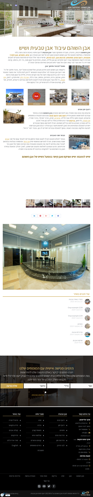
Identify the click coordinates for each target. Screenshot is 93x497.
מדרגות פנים (60, 435)
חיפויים (22, 55)
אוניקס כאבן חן (78, 340)
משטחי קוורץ (36, 430)
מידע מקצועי (13, 425)
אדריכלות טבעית (77, 332)
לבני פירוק (50, 57)
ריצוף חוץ (61, 425)
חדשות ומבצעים (54, 28)
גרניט (39, 425)
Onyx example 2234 (75, 308)
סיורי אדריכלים (12, 440)
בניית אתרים (14, 493)
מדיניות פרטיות (14, 476)
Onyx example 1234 (75, 316)
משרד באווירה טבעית (76, 299)
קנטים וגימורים (36, 440)
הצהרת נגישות (30, 476)
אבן (70, 476)
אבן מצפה (86, 120)
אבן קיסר (26, 141)
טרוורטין (57, 118)
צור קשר (46, 481)
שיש (27, 55)
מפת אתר (43, 476)
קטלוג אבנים (13, 430)
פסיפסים (69, 57)
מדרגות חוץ (60, 440)
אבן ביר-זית (24, 77)
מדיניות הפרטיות (38, 395)
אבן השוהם (64, 28)
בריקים (72, 120)
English (15, 445)
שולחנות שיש (36, 435)
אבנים (7, 139)
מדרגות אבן (60, 57)
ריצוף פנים (78, 57)
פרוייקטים (14, 435)
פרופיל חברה (13, 420)
